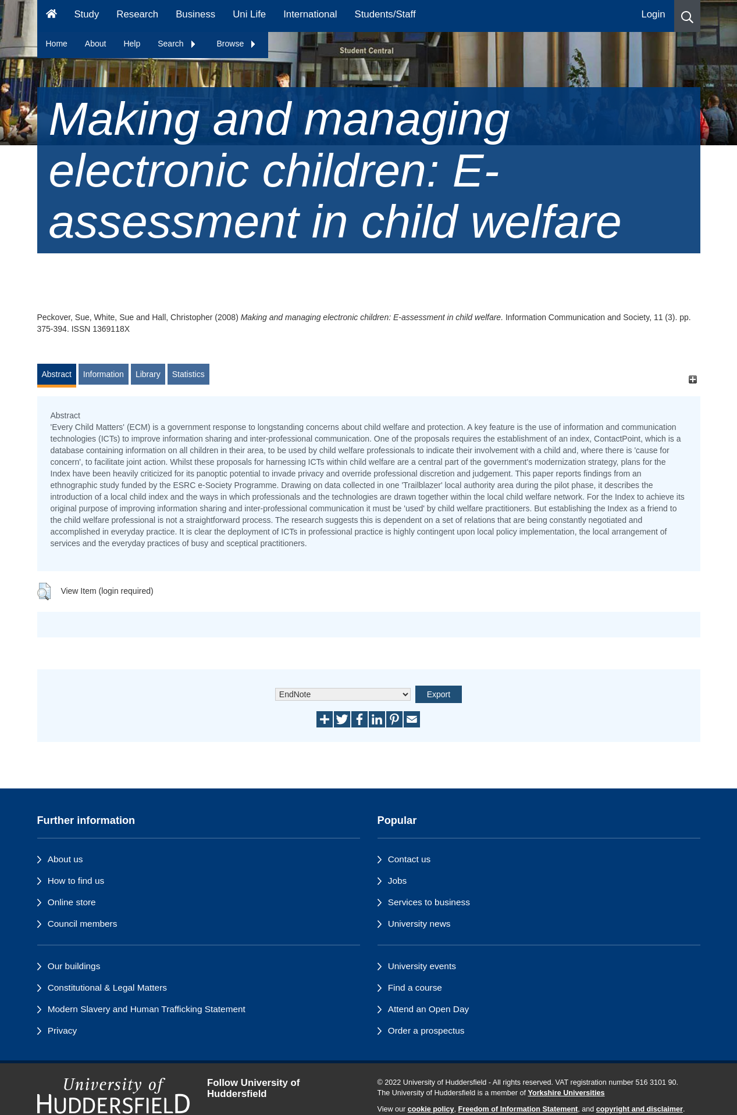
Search (177, 43)
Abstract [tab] (57, 374)
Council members (83, 923)
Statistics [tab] (188, 374)
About (95, 43)
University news (419, 923)
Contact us (409, 859)
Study (86, 14)
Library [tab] (148, 374)
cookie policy (431, 1109)
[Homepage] (51, 16)
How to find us (76, 880)
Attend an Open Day (428, 1009)
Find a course (415, 987)
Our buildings (74, 966)
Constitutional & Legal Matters (107, 987)
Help (131, 43)
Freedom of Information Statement (518, 1109)
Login (653, 14)
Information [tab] (103, 374)
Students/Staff (385, 14)
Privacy (62, 1030)
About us (65, 859)
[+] (693, 379)
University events (422, 966)
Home (56, 43)
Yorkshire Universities (566, 1093)
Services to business (429, 902)
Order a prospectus (426, 1030)
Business (195, 14)
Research (137, 14)
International (310, 14)
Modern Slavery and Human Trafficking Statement (146, 1009)
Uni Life (249, 14)
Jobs (397, 880)
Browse (237, 43)
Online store (72, 902)
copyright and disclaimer (639, 1109)
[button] (687, 16)
